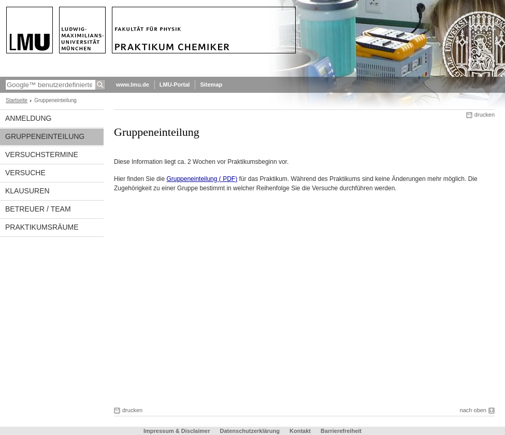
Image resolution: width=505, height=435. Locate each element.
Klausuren (27, 191)
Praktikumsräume (42, 227)
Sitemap (211, 84)
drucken (484, 114)
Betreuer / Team (38, 209)
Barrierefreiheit (341, 431)
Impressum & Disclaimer (176, 431)
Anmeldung (28, 118)
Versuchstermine (41, 154)
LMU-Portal (175, 84)
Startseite (16, 100)
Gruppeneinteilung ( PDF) (201, 179)
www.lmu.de (132, 84)
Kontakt (300, 431)
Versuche (25, 173)
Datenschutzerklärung (250, 431)
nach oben (473, 410)
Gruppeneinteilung (44, 136)
